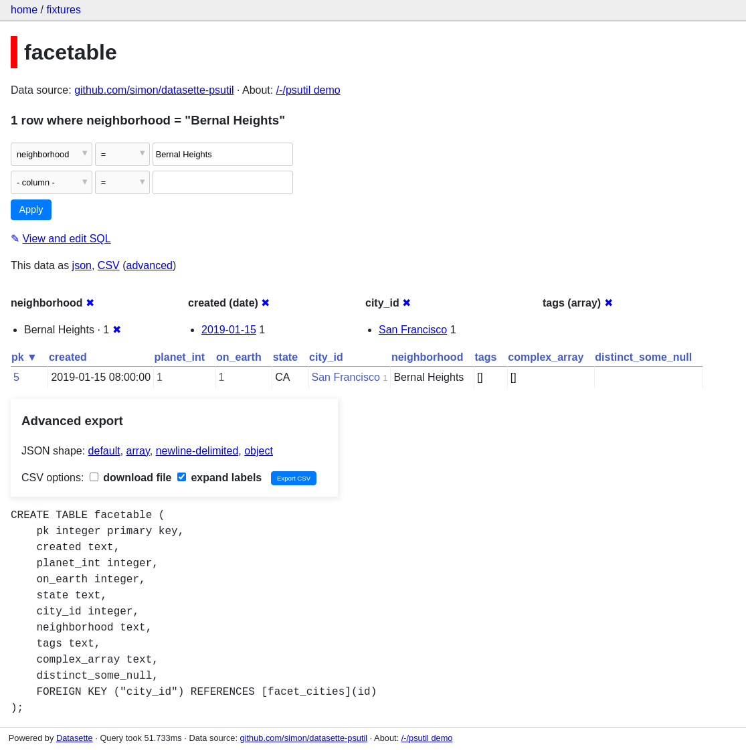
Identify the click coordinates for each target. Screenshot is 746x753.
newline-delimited (197, 450)
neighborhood (427, 357)
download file (131, 477)
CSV (109, 265)
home (24, 9)
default (104, 450)
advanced (149, 265)
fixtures (63, 9)
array (138, 450)
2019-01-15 (228, 329)
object (258, 450)
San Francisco (413, 329)
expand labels (219, 477)
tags (485, 357)
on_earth (239, 357)
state (285, 357)
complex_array (545, 357)
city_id (326, 357)
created (68, 357)
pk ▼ (24, 357)
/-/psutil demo (308, 90)
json (82, 265)
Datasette (74, 738)
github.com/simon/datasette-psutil (154, 90)
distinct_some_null (643, 357)
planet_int (180, 357)
